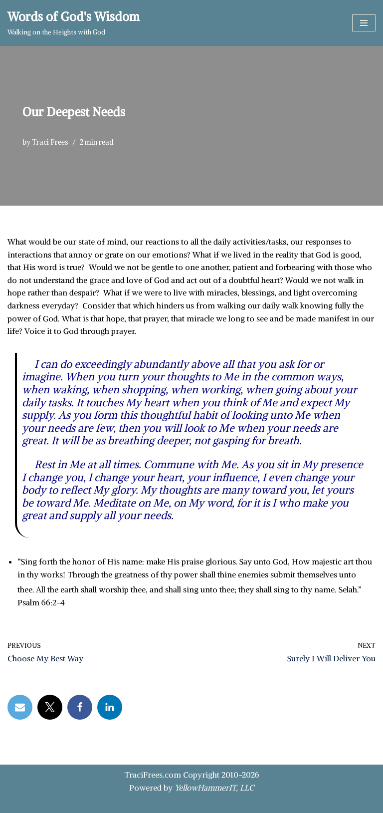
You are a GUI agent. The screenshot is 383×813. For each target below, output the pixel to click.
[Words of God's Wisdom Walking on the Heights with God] (73, 23)
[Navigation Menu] (364, 22)
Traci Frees (50, 142)
